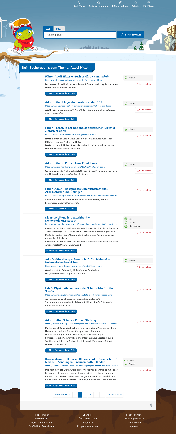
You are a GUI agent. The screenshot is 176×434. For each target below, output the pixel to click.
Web (48, 29)
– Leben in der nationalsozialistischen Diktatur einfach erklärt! (80, 129)
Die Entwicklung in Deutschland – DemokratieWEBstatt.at (67, 219)
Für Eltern (149, 5)
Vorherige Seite (62, 394)
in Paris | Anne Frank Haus (71, 163)
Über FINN (88, 415)
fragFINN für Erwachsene (41, 426)
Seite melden (144, 84)
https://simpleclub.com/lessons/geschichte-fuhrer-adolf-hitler (73, 80)
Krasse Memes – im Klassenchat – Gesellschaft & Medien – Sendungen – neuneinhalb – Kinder (81, 360)
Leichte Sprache (134, 415)
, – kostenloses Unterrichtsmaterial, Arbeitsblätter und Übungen (76, 190)
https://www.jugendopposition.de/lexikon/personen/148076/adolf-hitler (78, 106)
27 (103, 394)
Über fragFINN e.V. (87, 418)
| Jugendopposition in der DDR (73, 102)
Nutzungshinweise (134, 418)
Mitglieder (88, 422)
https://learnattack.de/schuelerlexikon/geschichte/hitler (70, 134)
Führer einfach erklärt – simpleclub (77, 77)
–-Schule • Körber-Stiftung (70, 320)
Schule (135, 5)
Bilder (59, 29)
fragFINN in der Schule (41, 422)
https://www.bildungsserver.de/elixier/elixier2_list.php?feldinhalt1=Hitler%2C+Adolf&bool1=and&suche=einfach (82, 195)
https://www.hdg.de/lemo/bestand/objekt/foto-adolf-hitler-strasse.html (78, 295)
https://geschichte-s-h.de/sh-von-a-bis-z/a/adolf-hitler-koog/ (73, 266)
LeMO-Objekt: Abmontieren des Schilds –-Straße (80, 290)
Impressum (134, 426)
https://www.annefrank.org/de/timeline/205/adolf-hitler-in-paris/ (75, 167)
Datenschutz (134, 422)
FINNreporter (41, 418)
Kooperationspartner (88, 426)
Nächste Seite (115, 394)
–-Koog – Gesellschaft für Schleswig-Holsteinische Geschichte (77, 261)
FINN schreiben (41, 415)
